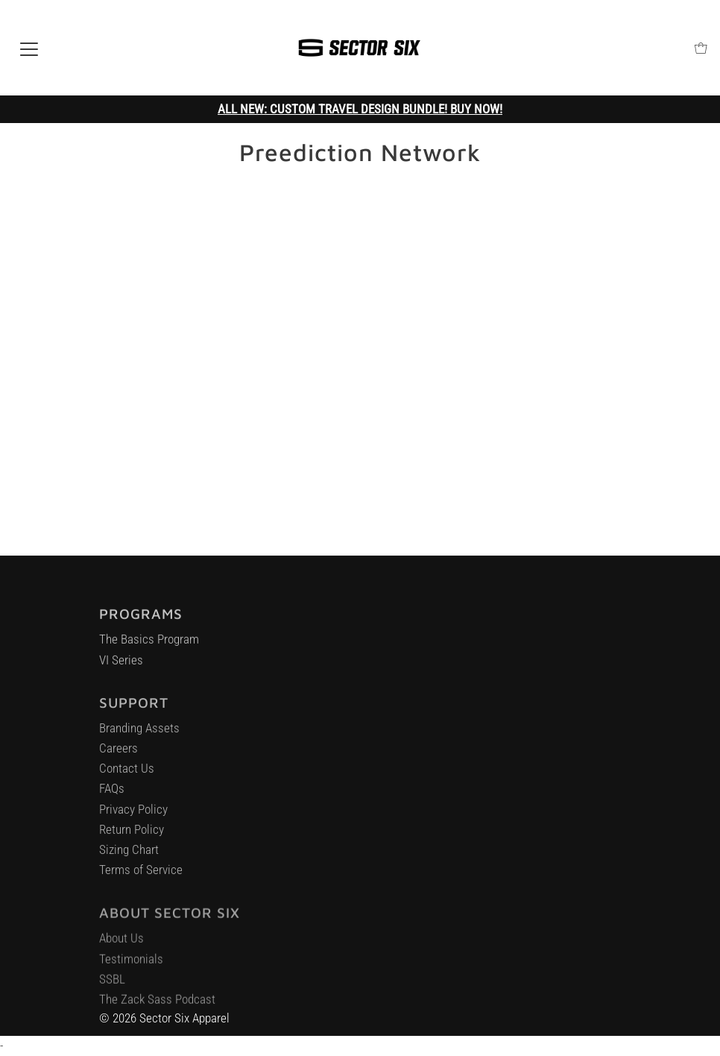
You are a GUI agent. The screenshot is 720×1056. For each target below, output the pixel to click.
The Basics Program (149, 645)
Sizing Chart (129, 856)
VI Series (121, 665)
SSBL (112, 986)
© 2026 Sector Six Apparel (164, 1018)
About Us (121, 945)
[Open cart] (701, 48)
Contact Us (126, 774)
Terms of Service (141, 876)
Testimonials (131, 966)
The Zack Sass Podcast (157, 1006)
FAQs (111, 795)
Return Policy (131, 836)
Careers (118, 754)
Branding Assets (139, 734)
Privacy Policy (133, 815)
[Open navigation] (29, 47)
